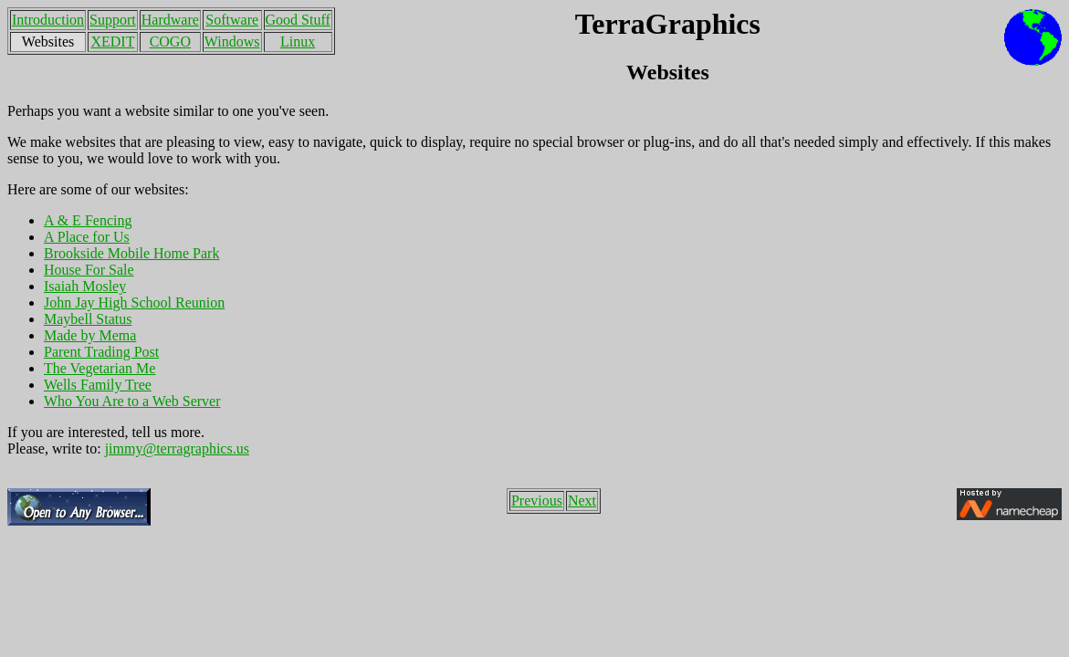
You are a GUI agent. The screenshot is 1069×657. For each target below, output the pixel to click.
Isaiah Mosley (85, 286)
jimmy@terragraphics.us (177, 448)
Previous (536, 500)
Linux (297, 41)
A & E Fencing (87, 220)
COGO (170, 41)
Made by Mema (90, 335)
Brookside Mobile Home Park (131, 253)
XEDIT (112, 41)
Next (582, 500)
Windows (232, 41)
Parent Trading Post (101, 352)
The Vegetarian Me (99, 368)
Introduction (48, 19)
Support (112, 19)
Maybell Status (87, 319)
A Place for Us (87, 237)
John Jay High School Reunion (134, 302)
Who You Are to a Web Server (132, 401)
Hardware (170, 19)
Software (231, 19)
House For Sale (89, 269)
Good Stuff (298, 19)
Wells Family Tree (98, 384)
